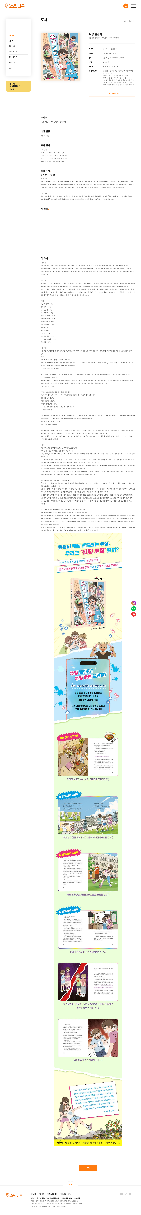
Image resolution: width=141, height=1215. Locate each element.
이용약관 (41, 1194)
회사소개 (33, 1194)
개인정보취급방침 (52, 1194)
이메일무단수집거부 (65, 1194)
